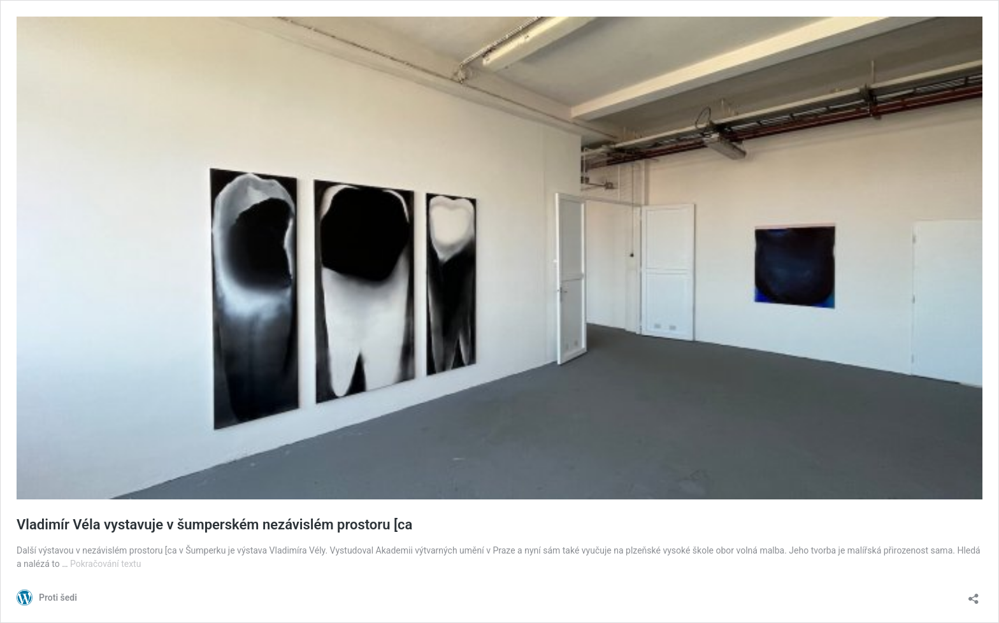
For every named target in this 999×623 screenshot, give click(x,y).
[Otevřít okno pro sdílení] (973, 595)
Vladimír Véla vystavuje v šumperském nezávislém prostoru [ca (214, 525)
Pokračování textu (105, 564)
